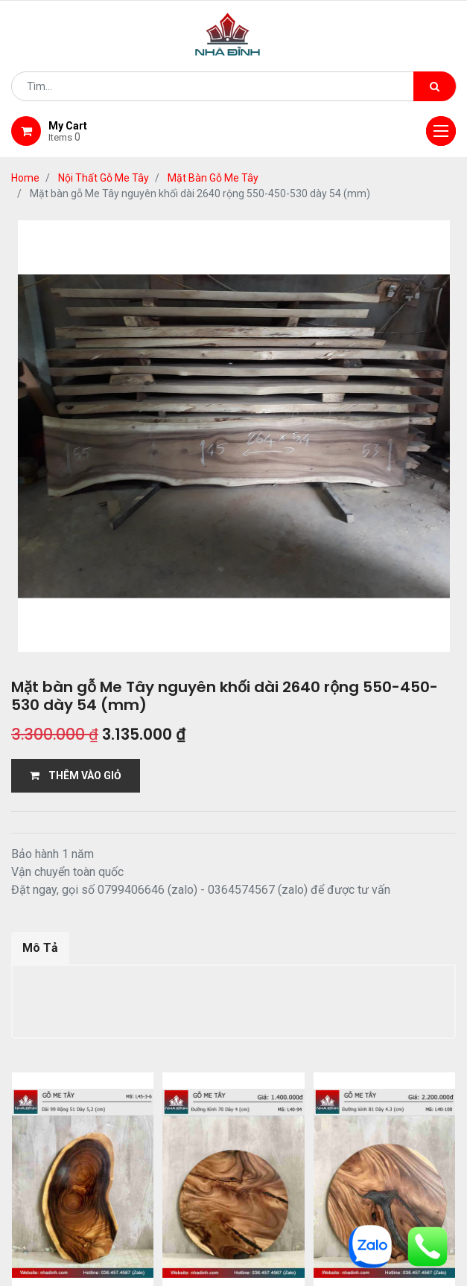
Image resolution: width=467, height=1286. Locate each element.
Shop (179, 1153)
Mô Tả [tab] (40, 948)
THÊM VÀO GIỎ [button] (75, 775)
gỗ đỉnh (234, 1172)
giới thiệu (112, 1153)
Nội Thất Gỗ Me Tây (103, 178)
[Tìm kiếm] (434, 86)
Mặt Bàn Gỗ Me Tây (213, 178)
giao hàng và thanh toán (289, 1153)
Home (25, 178)
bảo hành (411, 1153)
